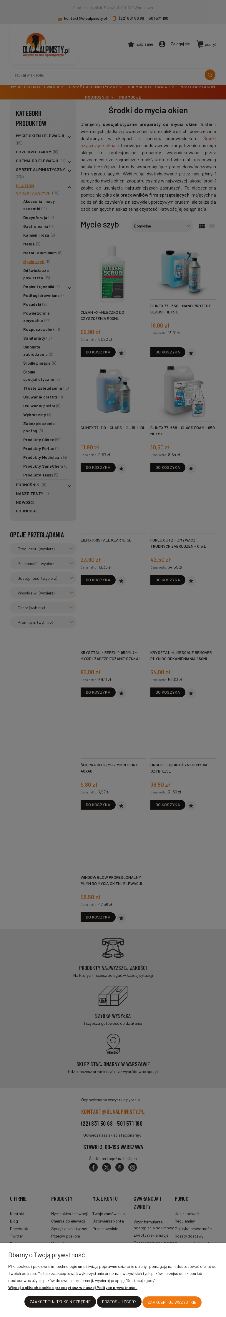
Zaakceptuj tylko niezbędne (60, 1302)
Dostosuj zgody (119, 1302)
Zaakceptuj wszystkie (172, 1302)
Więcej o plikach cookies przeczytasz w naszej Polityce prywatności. (72, 1288)
